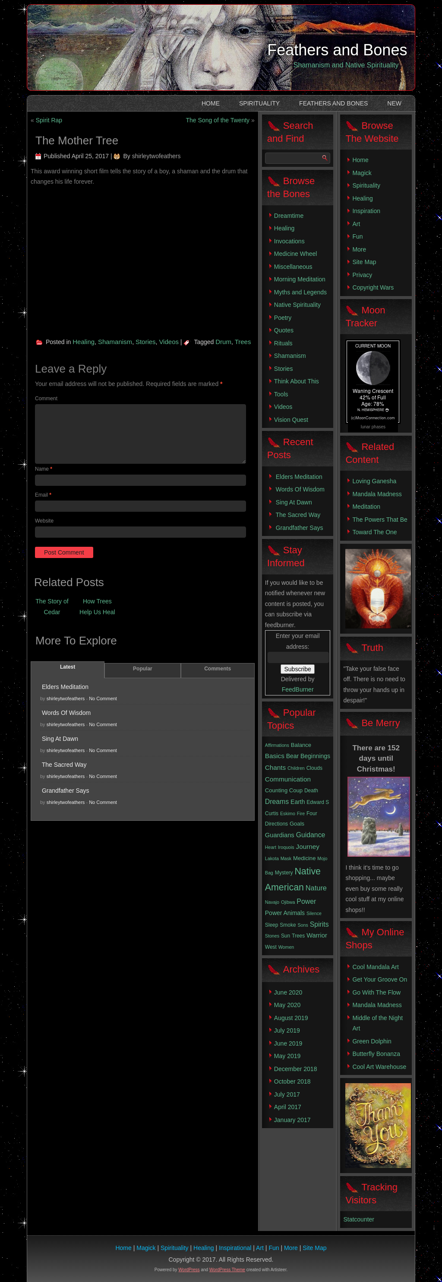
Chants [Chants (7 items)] (275, 767)
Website (44, 521)
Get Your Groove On (379, 979)
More (359, 249)
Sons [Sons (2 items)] (302, 925)
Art (356, 223)
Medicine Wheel (295, 253)
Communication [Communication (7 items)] (288, 779)
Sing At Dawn (60, 738)
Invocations (289, 241)
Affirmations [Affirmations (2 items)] (277, 745)
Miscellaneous (293, 266)
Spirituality (259, 103)
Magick (361, 172)
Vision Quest (291, 419)
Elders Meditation (65, 686)
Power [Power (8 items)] (306, 901)
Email (43, 495)
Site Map (364, 261)
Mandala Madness (376, 494)
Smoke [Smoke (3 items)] (288, 925)
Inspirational (235, 1247)
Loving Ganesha (374, 481)
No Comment (103, 698)
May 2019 (287, 1055)
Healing (84, 341)
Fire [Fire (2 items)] (301, 813)
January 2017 (292, 1119)
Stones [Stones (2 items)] (272, 935)
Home (211, 103)
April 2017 (287, 1106)
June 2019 (288, 1043)
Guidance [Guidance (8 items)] (310, 835)
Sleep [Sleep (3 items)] (271, 925)
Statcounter (358, 1219)
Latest (67, 667)
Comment (46, 398)
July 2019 (287, 1030)
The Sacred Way (64, 764)
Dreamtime (288, 215)
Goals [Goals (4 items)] (297, 823)
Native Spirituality (297, 304)
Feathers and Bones (337, 50)
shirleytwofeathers (156, 156)
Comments (217, 669)
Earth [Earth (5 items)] (297, 801)
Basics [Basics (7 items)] (274, 755)
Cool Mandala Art (375, 966)
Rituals (283, 343)
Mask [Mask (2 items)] (286, 858)
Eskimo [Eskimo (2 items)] (287, 813)
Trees (243, 341)
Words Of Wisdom (66, 712)
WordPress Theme (227, 1269)
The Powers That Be (379, 519)
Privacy (362, 274)
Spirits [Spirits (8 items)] (319, 924)
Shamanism (115, 341)
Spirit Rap (49, 120)
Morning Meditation (299, 279)
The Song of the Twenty (218, 120)
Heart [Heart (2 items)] (270, 847)
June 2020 (288, 992)
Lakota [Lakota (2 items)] (272, 858)
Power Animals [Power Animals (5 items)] (285, 912)
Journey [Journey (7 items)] (307, 846)
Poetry (282, 317)
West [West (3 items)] (271, 947)
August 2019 (291, 1017)
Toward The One (374, 532)
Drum (223, 341)
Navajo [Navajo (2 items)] (272, 902)
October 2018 (292, 1081)
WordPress (188, 1269)
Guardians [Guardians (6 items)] (279, 835)
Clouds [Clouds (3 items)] (314, 768)
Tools (281, 394)
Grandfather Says (65, 790)
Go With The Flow (376, 992)
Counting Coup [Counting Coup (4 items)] (284, 790)
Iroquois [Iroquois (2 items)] (286, 847)
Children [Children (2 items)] (296, 768)
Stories (146, 341)
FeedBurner (298, 689)
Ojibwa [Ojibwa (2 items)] (288, 902)
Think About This (296, 381)
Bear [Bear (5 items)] (292, 756)
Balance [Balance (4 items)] (301, 745)
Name (43, 469)
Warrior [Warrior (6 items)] (316, 935)
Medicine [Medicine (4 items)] (304, 858)
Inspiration (366, 210)
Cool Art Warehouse (379, 1066)
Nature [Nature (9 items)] (316, 888)
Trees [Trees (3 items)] (298, 936)
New (394, 103)
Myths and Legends (300, 292)
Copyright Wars (373, 287)
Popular (142, 669)
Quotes (284, 330)
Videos (169, 341)
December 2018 (295, 1068)
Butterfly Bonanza (376, 1053)
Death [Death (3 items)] (311, 791)
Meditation (366, 506)
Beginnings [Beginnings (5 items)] (315, 756)
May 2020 (287, 1004)
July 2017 (287, 1094)
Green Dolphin (371, 1041)
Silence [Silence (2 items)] (314, 913)
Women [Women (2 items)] (286, 947)
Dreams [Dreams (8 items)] (277, 801)
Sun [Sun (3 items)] (285, 936)
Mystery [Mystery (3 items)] (284, 873)
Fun (357, 236)
